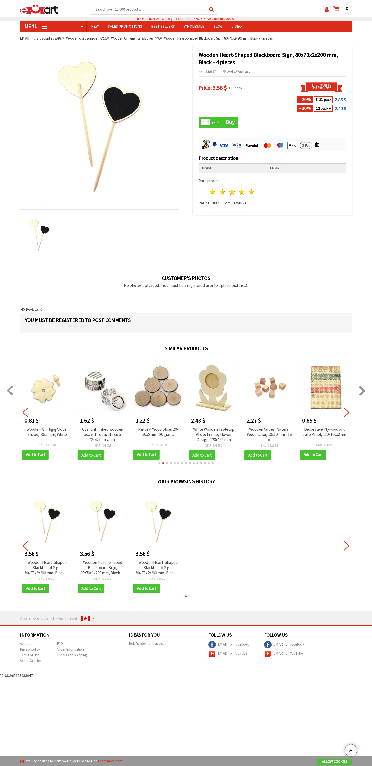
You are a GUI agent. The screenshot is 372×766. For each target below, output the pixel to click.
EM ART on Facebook (228, 644)
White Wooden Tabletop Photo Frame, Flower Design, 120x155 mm (213, 434)
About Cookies (31, 660)
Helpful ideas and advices (147, 643)
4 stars (242, 192)
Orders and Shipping (72, 655)
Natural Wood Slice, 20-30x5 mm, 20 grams (158, 432)
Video (237, 26)
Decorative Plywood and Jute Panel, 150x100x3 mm (324, 432)
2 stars (223, 192)
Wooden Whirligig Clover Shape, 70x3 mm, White (47, 432)
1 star (213, 192)
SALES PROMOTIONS (125, 26)
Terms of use (29, 655)
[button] (159, 463)
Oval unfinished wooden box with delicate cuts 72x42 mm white (102, 434)
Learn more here (110, 761)
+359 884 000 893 (218, 19)
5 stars (251, 192)
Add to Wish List (236, 71)
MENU (35, 26)
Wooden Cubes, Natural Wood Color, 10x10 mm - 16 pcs (269, 434)
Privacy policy (30, 649)
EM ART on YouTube (227, 653)
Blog (218, 26)
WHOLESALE (194, 26)
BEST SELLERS (163, 26)
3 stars (232, 192)
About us (26, 643)
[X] (22, 761)
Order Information (70, 649)
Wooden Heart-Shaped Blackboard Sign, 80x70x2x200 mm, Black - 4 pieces (47, 567)
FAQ (60, 643)
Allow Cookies (334, 761)
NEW (95, 26)
